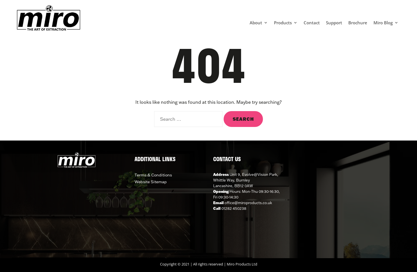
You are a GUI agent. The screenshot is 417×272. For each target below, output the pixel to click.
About (256, 23)
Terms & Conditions (153, 175)
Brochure (357, 23)
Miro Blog (383, 23)
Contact (312, 23)
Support (334, 23)
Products (283, 23)
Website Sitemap (151, 181)
